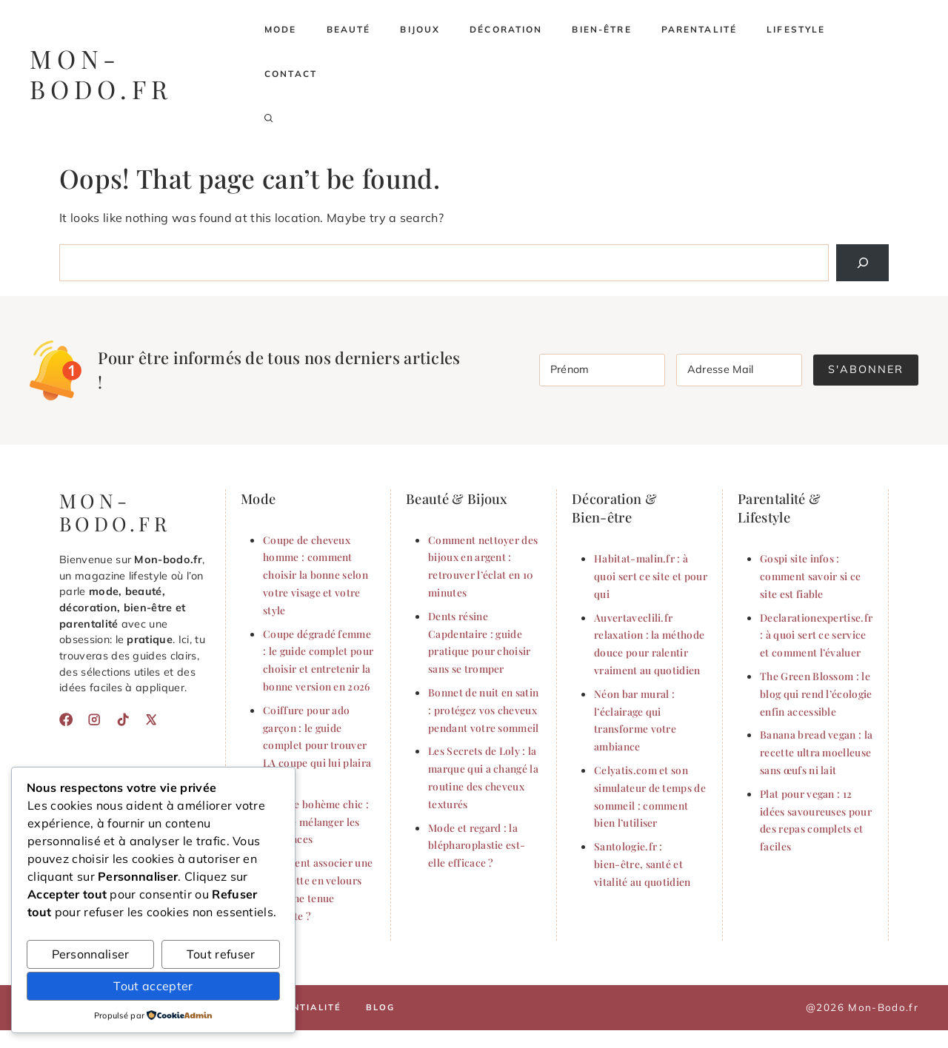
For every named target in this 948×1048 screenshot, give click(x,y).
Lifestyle (796, 29)
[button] (269, 118)
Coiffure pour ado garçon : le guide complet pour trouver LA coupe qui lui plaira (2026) (317, 745)
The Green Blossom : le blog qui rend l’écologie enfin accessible (816, 693)
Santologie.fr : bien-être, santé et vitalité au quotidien (642, 863)
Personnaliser (91, 954)
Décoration (506, 29)
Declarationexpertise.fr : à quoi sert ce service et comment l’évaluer (816, 635)
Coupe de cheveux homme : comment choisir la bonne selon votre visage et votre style (315, 575)
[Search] (862, 262)
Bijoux (420, 29)
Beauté (349, 29)
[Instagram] (94, 719)
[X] (151, 719)
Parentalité (699, 29)
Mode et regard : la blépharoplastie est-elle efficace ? (476, 845)
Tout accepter (153, 985)
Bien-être (601, 29)
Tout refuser (221, 954)
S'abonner (866, 369)
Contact (290, 73)
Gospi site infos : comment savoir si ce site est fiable (810, 575)
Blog (380, 1007)
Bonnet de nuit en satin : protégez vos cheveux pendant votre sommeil (483, 709)
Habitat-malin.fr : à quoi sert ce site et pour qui (650, 575)
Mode (280, 29)
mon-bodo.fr (101, 73)
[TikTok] (123, 719)
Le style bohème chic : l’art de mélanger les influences (316, 821)
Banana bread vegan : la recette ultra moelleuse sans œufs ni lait (816, 752)
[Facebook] (66, 719)
